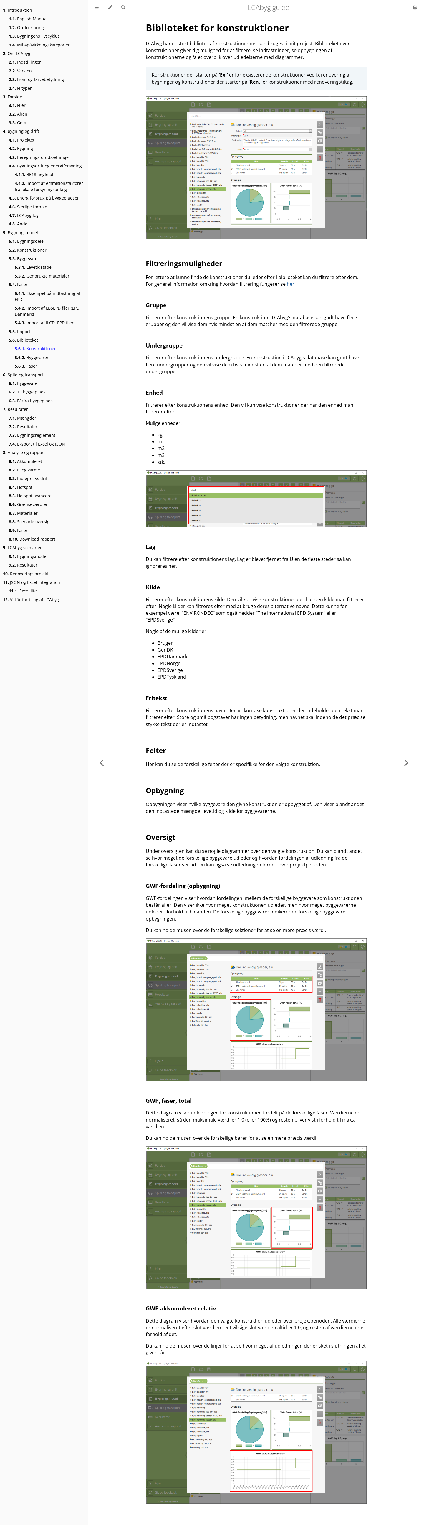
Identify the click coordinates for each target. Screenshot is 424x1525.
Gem (17, 122)
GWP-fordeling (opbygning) (183, 885)
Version (20, 71)
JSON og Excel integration (31, 582)
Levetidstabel (34, 267)
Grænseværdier (28, 504)
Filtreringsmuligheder (184, 263)
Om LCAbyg (16, 53)
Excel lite (23, 591)
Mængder (22, 418)
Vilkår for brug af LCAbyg (31, 599)
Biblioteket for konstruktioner (217, 27)
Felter (156, 750)
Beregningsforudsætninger (39, 157)
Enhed (154, 392)
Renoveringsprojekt (25, 574)
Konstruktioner (28, 250)
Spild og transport (23, 375)
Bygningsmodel (20, 232)
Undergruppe (164, 345)
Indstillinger (25, 62)
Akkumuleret (25, 461)
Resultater (15, 409)
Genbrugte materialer (42, 276)
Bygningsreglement (32, 435)
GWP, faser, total (169, 1100)
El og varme (24, 470)
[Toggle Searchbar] (123, 7)
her (290, 284)
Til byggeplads (27, 392)
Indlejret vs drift (29, 478)
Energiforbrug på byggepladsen (44, 198)
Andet (19, 224)
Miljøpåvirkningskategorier (39, 45)
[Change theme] (110, 7)
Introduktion (17, 10)
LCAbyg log (24, 215)
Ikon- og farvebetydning (36, 79)
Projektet (21, 140)
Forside (12, 96)
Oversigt (160, 837)
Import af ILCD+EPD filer (44, 322)
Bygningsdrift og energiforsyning (45, 166)
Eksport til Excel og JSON (37, 444)
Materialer (23, 513)
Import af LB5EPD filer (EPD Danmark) (47, 311)
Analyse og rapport (24, 452)
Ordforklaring (26, 27)
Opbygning (165, 790)
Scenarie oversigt (30, 521)
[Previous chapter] (101, 762)
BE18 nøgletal (34, 174)
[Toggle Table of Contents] (96, 7)
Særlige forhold (28, 207)
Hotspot (20, 487)
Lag (150, 546)
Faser (18, 284)
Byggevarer (24, 258)
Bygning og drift (21, 131)
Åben (18, 114)
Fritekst (156, 698)
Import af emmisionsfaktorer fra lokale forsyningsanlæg (49, 186)
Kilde (153, 587)
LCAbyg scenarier (22, 547)
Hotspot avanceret (31, 496)
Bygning (21, 148)
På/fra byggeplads (31, 400)
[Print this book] (415, 7)
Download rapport (32, 539)
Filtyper (20, 88)
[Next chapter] (406, 762)
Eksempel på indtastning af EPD (47, 296)
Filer (17, 105)
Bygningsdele (26, 241)
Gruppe (156, 305)
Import (19, 331)
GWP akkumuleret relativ (181, 1308)
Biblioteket (23, 340)
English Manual (28, 18)
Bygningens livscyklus (34, 36)
